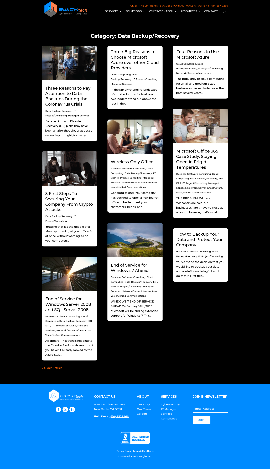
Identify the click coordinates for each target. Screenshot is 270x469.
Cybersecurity (170, 404)
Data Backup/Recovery (58, 111)
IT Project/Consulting (63, 325)
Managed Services (78, 115)
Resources (188, 11)
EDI (90, 321)
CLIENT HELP (139, 5)
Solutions (134, 11)
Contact (211, 11)
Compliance (169, 418)
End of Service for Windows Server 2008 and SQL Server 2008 (68, 304)
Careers (142, 413)
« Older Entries (52, 368)
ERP (47, 325)
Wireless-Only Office (132, 161)
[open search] (224, 11)
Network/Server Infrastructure (73, 330)
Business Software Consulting (62, 316)
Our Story (143, 404)
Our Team (144, 409)
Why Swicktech (161, 11)
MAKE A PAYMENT (197, 5)
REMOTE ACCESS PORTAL (167, 5)
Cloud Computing (121, 74)
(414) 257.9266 (119, 416)
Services (111, 11)
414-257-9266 (219, 5)
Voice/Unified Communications (62, 335)
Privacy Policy (124, 451)
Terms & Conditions (143, 451)
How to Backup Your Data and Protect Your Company (199, 239)
